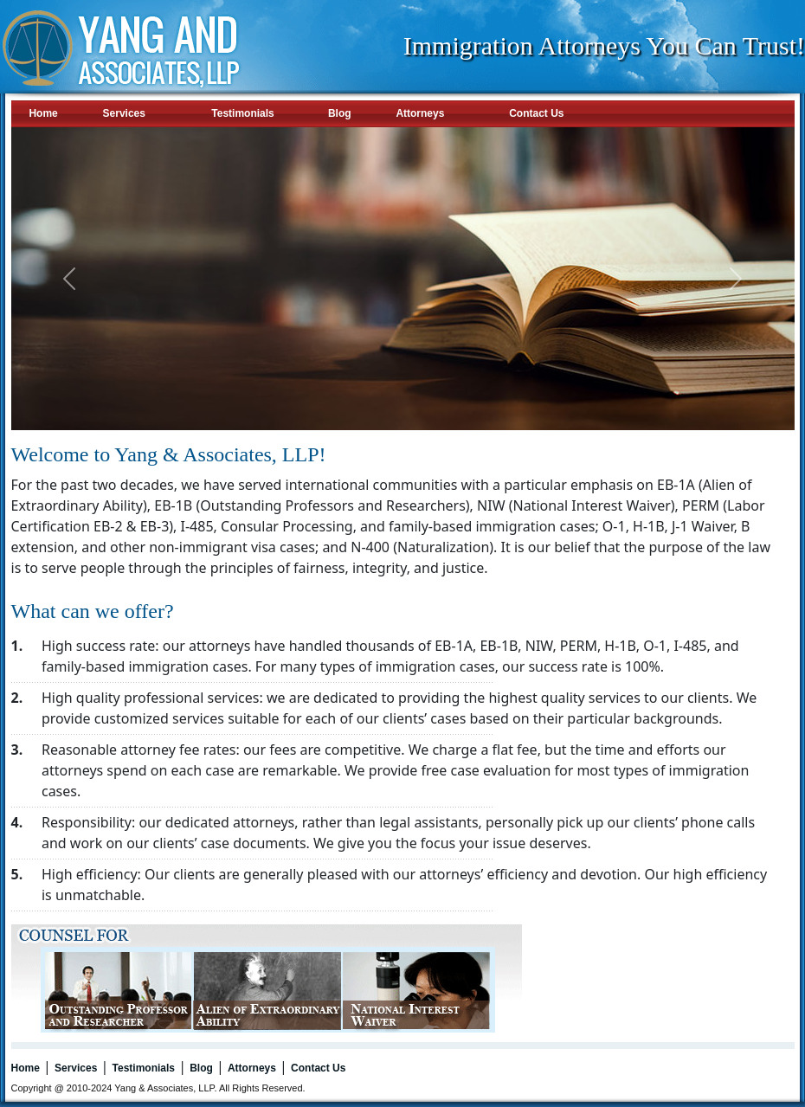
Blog (339, 113)
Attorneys (420, 113)
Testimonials (242, 113)
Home (43, 113)
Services (124, 113)
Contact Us (536, 113)
